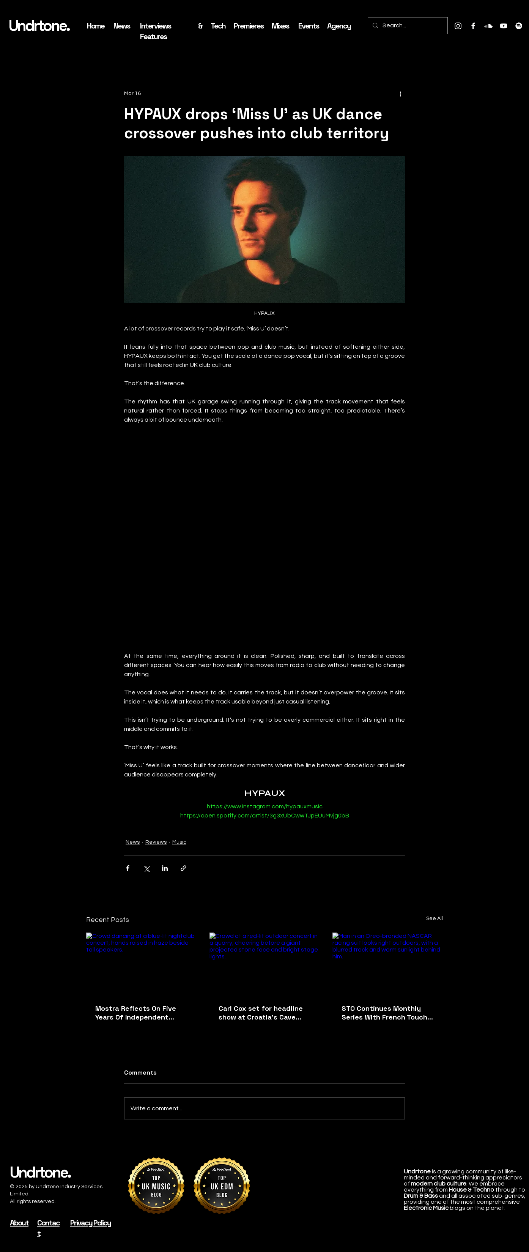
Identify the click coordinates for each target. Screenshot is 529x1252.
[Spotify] (518, 26)
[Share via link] (183, 868)
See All (434, 918)
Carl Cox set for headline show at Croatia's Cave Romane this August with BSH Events (261, 1012)
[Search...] (407, 25)
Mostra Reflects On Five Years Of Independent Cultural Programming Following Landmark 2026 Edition (138, 1012)
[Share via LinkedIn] (164, 868)
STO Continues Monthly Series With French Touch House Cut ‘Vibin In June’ (384, 1012)
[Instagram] (458, 26)
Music (179, 842)
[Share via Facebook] (127, 868)
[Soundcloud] (488, 26)
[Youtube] (503, 26)
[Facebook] (473, 26)
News (133, 842)
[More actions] (400, 93)
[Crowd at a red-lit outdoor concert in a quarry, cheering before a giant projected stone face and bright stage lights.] (264, 964)
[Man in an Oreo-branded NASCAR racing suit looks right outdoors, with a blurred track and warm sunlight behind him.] (387, 963)
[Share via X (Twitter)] (146, 868)
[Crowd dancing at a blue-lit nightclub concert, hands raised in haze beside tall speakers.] (141, 963)
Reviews (156, 842)
